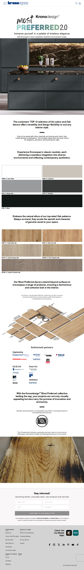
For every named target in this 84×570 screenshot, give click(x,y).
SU (7, 193)
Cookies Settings (25, 536)
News (20, 554)
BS (8, 179)
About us (8, 533)
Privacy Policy (24, 540)
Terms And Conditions (27, 533)
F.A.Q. (7, 557)
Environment (9, 540)
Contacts (8, 561)
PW (9, 243)
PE (47, 193)
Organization (9, 529)
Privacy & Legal (25, 529)
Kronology (8, 547)
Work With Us (9, 543)
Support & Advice (11, 554)
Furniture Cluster (10, 550)
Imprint (22, 543)
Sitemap (8, 564)
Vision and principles (12, 536)
